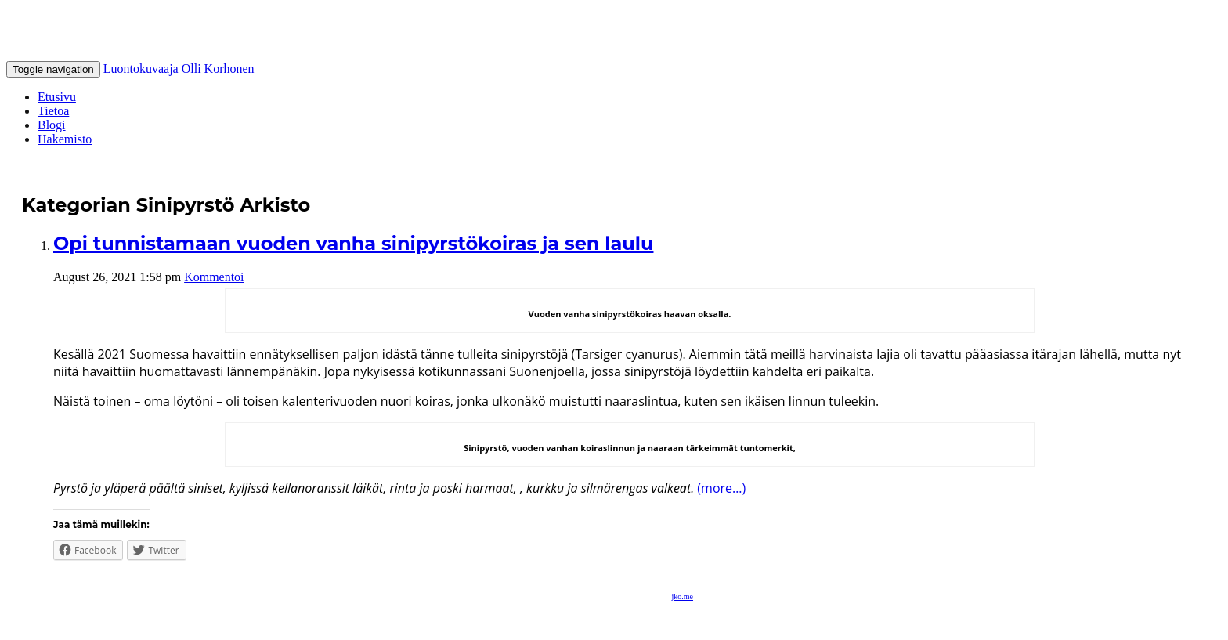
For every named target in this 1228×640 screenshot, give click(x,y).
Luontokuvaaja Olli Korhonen (179, 68)
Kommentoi (214, 277)
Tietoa (53, 111)
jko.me (683, 596)
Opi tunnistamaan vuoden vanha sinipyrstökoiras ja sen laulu (353, 243)
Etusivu (57, 96)
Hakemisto (65, 139)
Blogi (52, 125)
